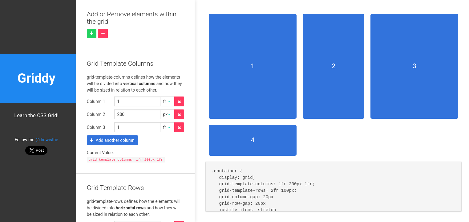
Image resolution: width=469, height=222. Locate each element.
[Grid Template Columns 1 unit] (167, 114)
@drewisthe (46, 139)
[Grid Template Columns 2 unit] (167, 127)
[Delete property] (179, 101)
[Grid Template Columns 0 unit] (167, 101)
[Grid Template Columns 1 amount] (137, 114)
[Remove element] (103, 34)
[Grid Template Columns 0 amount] (137, 101)
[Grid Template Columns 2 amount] (137, 127)
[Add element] (92, 34)
